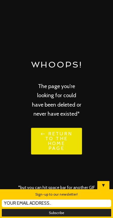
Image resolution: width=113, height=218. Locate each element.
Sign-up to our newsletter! (56, 194)
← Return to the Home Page (56, 141)
